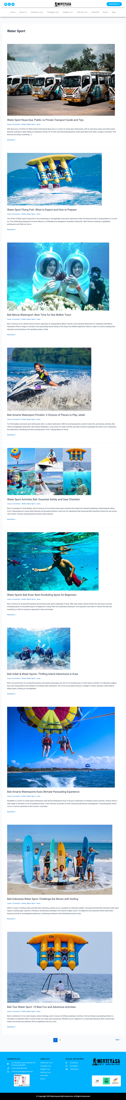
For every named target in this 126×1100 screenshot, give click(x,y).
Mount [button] (105, 12)
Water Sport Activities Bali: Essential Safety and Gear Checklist (45, 499)
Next (118, 1039)
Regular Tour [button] (68, 12)
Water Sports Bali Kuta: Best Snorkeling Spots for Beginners (43, 594)
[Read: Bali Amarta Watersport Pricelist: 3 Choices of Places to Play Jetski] (49, 379)
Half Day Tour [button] (82, 12)
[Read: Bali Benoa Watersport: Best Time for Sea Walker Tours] (58, 276)
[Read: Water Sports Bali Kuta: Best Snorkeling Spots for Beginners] (53, 561)
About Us (23, 12)
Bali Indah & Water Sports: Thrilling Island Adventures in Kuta (43, 673)
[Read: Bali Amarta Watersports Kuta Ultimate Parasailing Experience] (61, 746)
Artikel (24, 124)
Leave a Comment (14, 124)
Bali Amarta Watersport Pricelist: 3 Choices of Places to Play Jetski (47, 414)
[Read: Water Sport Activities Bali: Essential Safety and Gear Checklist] (49, 471)
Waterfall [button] (95, 12)
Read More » (11, 139)
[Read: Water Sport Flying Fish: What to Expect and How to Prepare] (54, 179)
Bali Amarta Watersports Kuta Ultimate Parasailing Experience (44, 791)
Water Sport (32, 124)
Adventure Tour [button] (37, 12)
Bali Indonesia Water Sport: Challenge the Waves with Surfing (44, 898)
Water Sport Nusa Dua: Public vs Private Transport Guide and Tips (46, 119)
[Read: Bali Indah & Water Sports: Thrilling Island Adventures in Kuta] (38, 648)
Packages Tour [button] (53, 12)
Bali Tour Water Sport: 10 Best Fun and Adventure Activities (43, 1006)
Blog (113, 12)
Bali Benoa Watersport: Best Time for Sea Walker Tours (40, 314)
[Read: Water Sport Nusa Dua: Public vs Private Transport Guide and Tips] (61, 80)
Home (13, 12)
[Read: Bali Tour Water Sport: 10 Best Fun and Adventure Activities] (59, 966)
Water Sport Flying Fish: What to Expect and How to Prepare (43, 209)
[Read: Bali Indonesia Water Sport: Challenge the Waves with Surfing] (59, 859)
